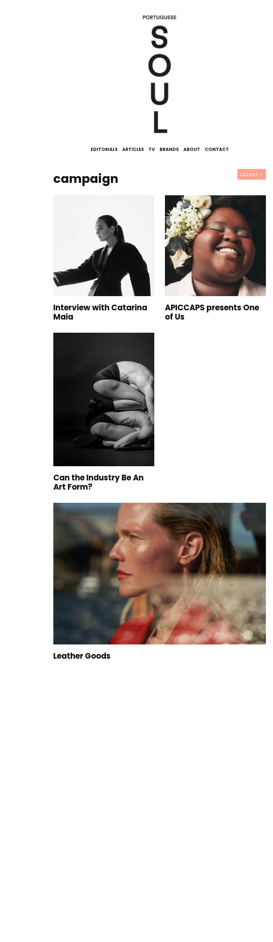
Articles (133, 149)
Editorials (104, 149)
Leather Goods (82, 656)
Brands (169, 149)
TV (152, 149)
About (191, 149)
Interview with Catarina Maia (100, 312)
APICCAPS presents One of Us (212, 312)
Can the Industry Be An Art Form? (98, 482)
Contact (217, 149)
